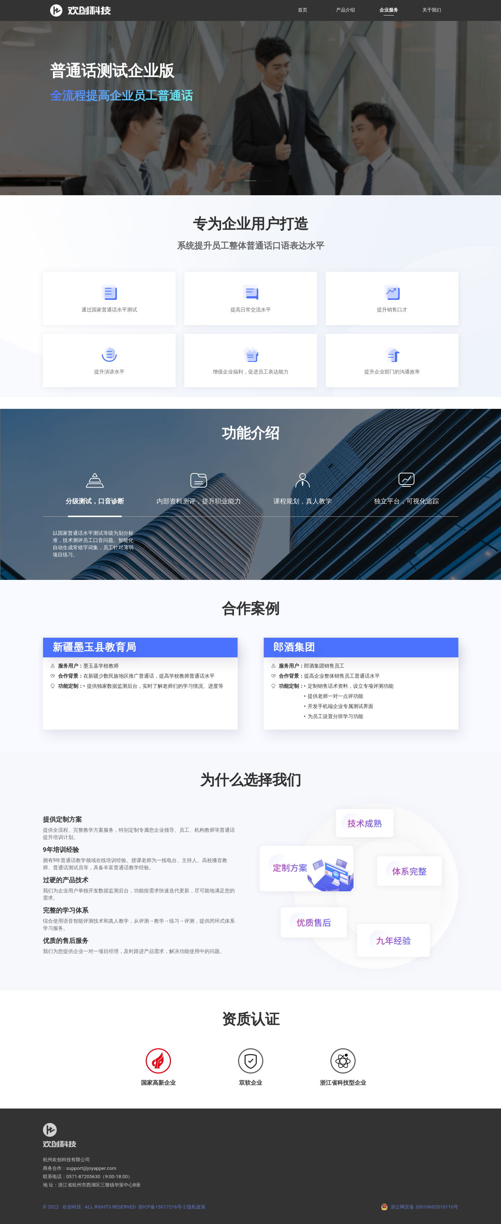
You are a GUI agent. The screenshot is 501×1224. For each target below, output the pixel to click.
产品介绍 (345, 10)
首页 (302, 10)
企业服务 (388, 10)
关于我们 (431, 10)
